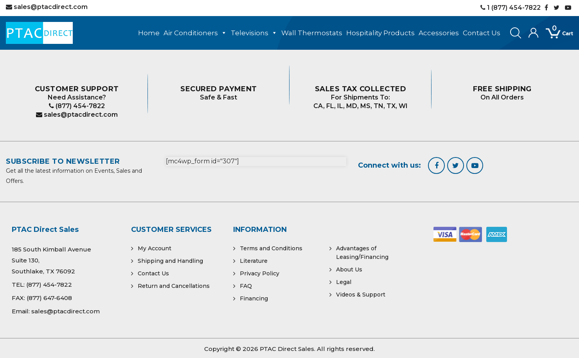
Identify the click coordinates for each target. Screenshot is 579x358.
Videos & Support (360, 294)
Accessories (439, 33)
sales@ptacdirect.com (77, 114)
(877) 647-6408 (49, 298)
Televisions (254, 33)
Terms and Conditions (271, 248)
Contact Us (481, 33)
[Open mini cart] (557, 37)
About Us (349, 269)
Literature (254, 260)
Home (149, 33)
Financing (254, 298)
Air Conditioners (195, 33)
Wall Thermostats (311, 33)
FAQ (246, 285)
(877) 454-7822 (77, 106)
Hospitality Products (380, 33)
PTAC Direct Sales (287, 349)
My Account (154, 248)
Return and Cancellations (174, 285)
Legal (343, 282)
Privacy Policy (259, 273)
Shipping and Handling (170, 260)
